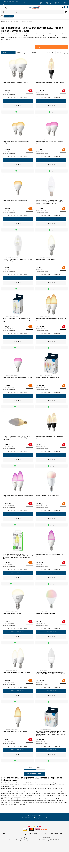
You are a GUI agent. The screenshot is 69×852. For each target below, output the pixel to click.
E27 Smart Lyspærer (23, 53)
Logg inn (65, 3)
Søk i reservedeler (49, 3)
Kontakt (34, 844)
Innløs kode (41, 3)
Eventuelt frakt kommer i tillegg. (9, 94)
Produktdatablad (29, 93)
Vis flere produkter (34, 773)
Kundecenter (27, 2)
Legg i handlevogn (17, 101)
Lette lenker (50, 53)
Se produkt (17, 105)
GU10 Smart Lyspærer (38, 53)
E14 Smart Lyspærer (8, 53)
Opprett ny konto (57, 3)
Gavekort (35, 2)
